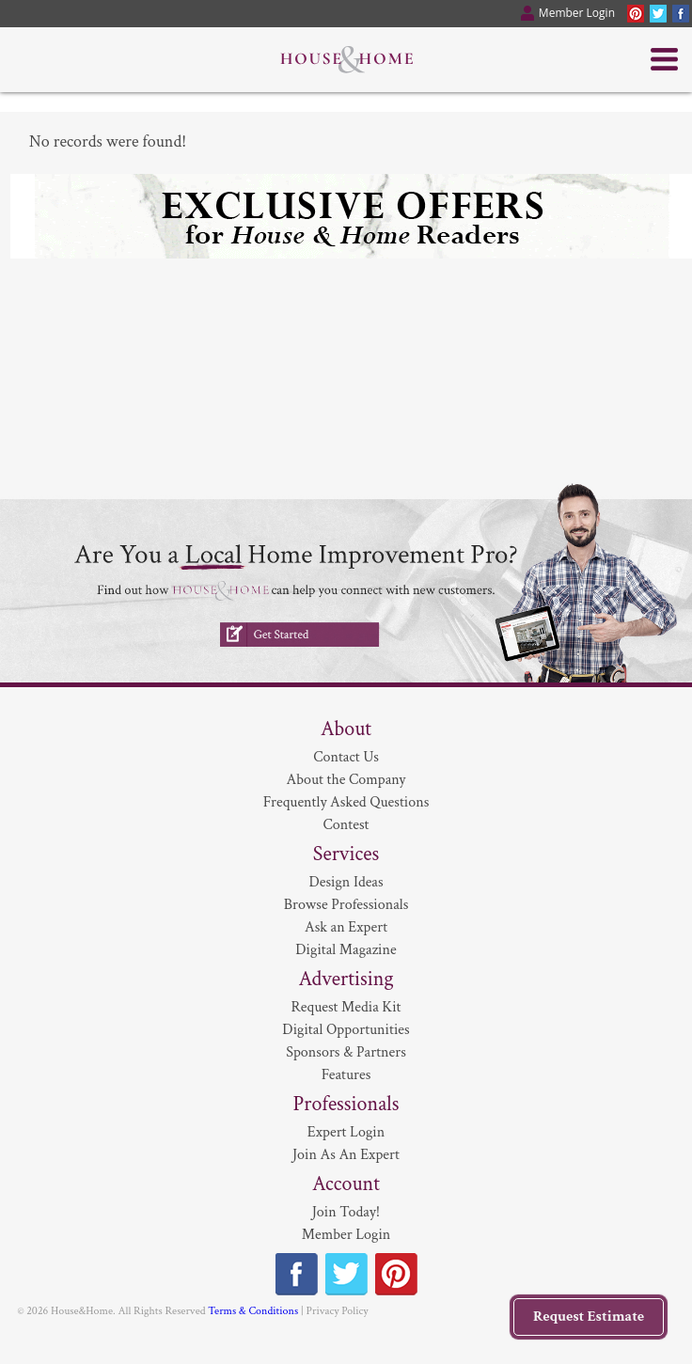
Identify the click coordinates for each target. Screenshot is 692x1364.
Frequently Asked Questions (346, 802)
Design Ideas (345, 882)
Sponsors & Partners (346, 1052)
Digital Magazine (345, 950)
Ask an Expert (346, 927)
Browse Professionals (346, 905)
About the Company (346, 780)
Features (346, 1075)
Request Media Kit (346, 1007)
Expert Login (346, 1132)
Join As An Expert (346, 1155)
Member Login (346, 1235)
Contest (346, 825)
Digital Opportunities (345, 1030)
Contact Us (346, 757)
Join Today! (346, 1212)
